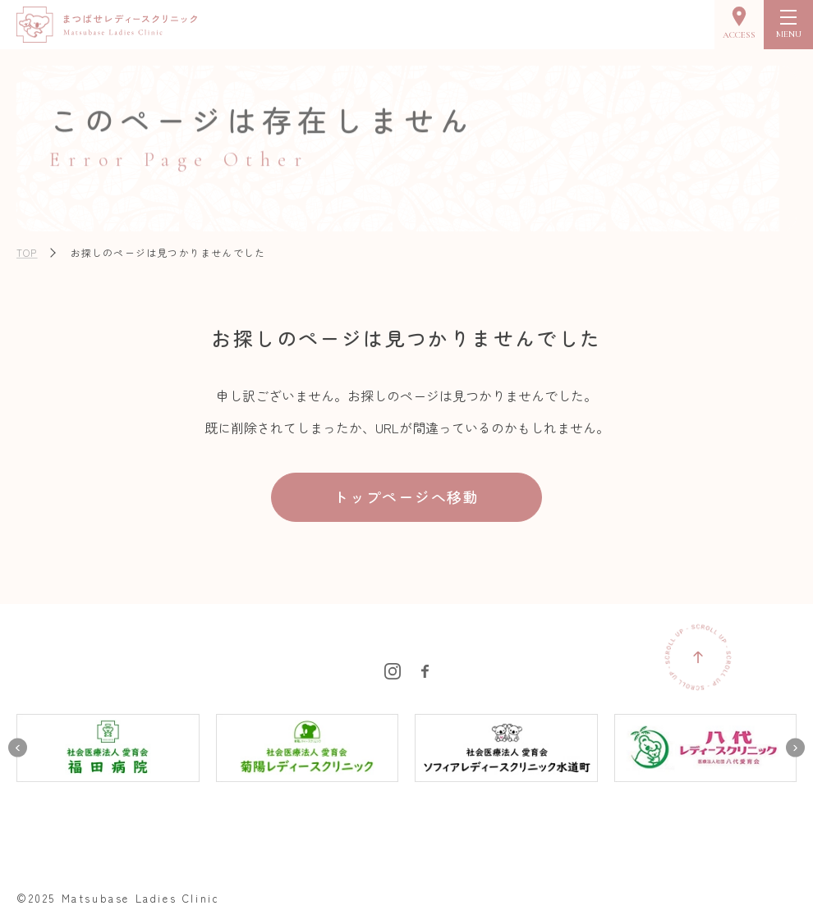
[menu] (788, 24)
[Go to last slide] (17, 748)
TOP (27, 252)
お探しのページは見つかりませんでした (168, 252)
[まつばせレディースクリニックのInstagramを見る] (392, 669)
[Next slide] (795, 748)
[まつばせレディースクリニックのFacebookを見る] (425, 669)
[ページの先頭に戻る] (698, 657)
